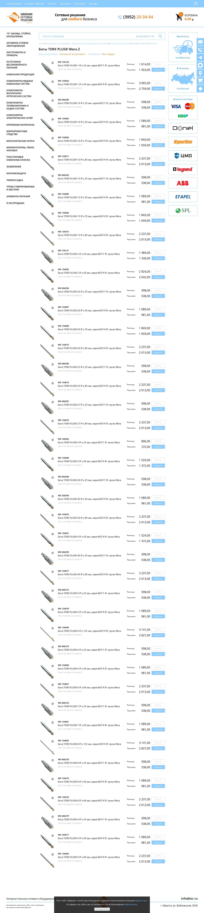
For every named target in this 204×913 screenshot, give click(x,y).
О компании (13, 3)
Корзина (191, 15)
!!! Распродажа (15, 203)
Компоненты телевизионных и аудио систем (17, 105)
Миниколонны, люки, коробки (20, 149)
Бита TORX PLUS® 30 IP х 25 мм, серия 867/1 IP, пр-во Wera (89, 480)
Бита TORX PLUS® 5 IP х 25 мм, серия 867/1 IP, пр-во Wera (89, 593)
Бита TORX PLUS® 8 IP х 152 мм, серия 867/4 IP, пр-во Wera (89, 743)
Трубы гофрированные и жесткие (20, 188)
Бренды (93, 3)
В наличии (94, 54)
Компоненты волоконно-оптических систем (18, 93)
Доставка (65, 3)
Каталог (42, 43)
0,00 (189, 19)
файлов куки (131, 904)
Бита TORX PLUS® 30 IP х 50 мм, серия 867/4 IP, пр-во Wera (89, 498)
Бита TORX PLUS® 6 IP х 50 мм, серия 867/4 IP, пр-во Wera (89, 668)
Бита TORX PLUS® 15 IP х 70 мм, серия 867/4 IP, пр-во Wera (89, 216)
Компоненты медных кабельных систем (19, 82)
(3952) (138, 17)
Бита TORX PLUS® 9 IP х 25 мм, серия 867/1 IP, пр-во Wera (89, 819)
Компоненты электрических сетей (19, 116)
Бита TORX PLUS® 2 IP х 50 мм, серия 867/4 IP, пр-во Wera (89, 272)
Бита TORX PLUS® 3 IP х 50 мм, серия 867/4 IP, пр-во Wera (89, 461)
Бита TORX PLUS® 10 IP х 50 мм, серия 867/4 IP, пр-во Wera (89, 121)
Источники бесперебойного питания (16, 64)
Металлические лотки (20, 140)
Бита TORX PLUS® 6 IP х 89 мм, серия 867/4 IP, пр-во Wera (89, 687)
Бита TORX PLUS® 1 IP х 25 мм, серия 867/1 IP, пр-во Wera (89, 65)
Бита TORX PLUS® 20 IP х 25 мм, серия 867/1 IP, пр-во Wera (89, 291)
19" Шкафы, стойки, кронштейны (18, 35)
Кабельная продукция (20, 74)
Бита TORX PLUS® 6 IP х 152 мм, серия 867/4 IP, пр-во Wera (89, 630)
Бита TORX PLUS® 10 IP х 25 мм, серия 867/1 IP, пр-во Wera (89, 103)
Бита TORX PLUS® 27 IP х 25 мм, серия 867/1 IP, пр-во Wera (89, 404)
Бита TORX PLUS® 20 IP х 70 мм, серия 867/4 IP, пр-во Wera (89, 329)
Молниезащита (16, 173)
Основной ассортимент (72, 54)
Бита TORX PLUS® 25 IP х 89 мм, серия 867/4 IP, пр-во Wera (89, 385)
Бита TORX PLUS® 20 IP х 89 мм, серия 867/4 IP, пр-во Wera (89, 348)
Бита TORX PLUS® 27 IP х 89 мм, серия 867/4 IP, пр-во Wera (89, 423)
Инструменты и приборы (16, 54)
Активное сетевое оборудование (17, 44)
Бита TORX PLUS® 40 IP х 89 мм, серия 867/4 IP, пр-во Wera (89, 574)
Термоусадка (14, 180)
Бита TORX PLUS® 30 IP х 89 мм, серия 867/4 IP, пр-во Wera (89, 517)
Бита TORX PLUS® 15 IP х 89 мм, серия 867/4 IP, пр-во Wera (89, 235)
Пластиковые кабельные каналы (18, 158)
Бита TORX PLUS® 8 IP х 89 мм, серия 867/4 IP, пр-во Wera (89, 800)
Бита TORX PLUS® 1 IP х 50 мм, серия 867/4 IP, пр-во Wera (89, 84)
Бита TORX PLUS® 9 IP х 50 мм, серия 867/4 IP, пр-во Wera (89, 838)
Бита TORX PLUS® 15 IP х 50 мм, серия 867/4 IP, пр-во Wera (89, 197)
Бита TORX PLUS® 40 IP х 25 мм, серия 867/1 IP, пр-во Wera (89, 555)
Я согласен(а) (102, 909)
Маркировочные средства (16, 133)
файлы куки (141, 900)
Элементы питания (18, 196)
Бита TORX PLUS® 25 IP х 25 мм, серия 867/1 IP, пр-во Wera (89, 366)
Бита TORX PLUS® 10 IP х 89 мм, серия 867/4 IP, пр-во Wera (89, 159)
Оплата (52, 3)
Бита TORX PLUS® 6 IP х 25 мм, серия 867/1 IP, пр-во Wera (89, 649)
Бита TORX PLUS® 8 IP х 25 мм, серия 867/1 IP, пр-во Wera (89, 762)
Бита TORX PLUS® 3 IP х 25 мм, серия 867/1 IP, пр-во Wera (89, 442)
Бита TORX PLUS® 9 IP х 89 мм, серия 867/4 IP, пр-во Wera (89, 857)
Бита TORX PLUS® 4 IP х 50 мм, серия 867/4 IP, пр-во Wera (89, 536)
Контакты (80, 3)
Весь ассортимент (48, 54)
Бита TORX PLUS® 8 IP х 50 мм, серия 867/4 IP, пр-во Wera (89, 781)
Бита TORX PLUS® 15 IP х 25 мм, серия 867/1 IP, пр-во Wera (89, 178)
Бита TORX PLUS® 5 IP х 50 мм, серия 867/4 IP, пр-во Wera (89, 612)
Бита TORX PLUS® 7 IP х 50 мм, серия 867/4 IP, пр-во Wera (89, 725)
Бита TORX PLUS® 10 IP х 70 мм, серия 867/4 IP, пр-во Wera (89, 140)
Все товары (108, 54)
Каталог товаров (34, 3)
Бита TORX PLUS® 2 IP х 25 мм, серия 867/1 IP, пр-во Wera (89, 253)
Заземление (13, 166)
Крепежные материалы (20, 124)
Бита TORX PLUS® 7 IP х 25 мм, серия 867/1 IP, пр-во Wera (89, 706)
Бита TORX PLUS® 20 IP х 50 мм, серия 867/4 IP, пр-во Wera (89, 310)
